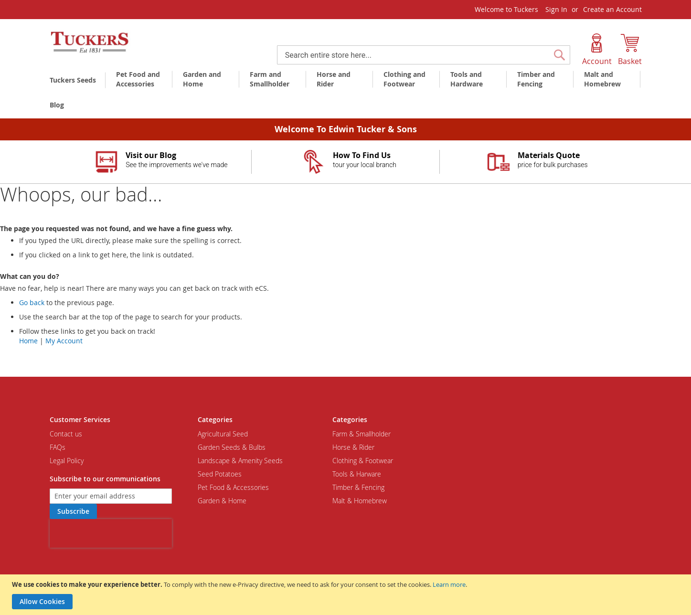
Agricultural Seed (223, 433)
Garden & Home (222, 500)
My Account (64, 340)
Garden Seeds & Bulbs (232, 447)
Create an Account (612, 9)
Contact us (66, 433)
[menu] (345, 92)
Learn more (449, 584)
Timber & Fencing (358, 487)
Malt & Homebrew (359, 500)
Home (28, 340)
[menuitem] (75, 80)
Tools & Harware (356, 473)
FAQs (57, 447)
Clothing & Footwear (362, 460)
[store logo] (90, 42)
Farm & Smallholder (361, 433)
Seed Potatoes (220, 473)
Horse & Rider (353, 447)
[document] (346, 594)
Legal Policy (67, 460)
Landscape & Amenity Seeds (240, 460)
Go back (31, 302)
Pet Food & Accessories (233, 487)
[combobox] (423, 54)
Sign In (556, 9)
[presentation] (111, 533)
